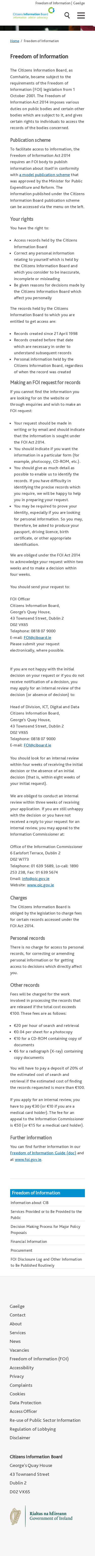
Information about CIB (30, 1202)
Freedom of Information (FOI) (39, 1359)
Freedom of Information (52, 3)
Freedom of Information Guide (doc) (43, 1152)
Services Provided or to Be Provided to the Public (46, 1214)
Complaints (21, 1385)
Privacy (17, 1376)
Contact (18, 1315)
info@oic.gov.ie (35, 878)
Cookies (17, 1394)
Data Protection (26, 1403)
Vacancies (19, 1350)
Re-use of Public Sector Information (45, 1420)
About (16, 1324)
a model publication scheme (44, 174)
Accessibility (22, 1368)
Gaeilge (79, 3)
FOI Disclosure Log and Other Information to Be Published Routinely (46, 1262)
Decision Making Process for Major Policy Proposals (45, 1229)
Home (14, 41)
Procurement (21, 1250)
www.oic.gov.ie (40, 884)
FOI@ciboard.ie (37, 637)
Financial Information (29, 1241)
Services (18, 1332)
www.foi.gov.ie (28, 1159)
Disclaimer (20, 1438)
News (15, 1341)
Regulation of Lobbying (33, 1429)
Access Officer (23, 1411)
